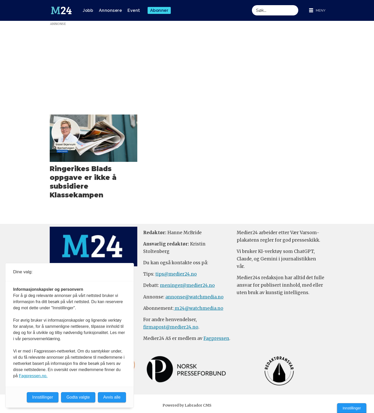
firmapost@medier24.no (170, 327)
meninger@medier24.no (187, 285)
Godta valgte (78, 397)
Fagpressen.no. (33, 376)
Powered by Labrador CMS (187, 405)
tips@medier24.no (176, 274)
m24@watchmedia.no (198, 308)
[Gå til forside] (61, 10)
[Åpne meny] (317, 10)
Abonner (159, 10)
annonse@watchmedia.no (194, 297)
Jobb (88, 10)
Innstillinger (352, 408)
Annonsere (110, 10)
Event (134, 10)
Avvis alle (112, 397)
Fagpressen (216, 338)
